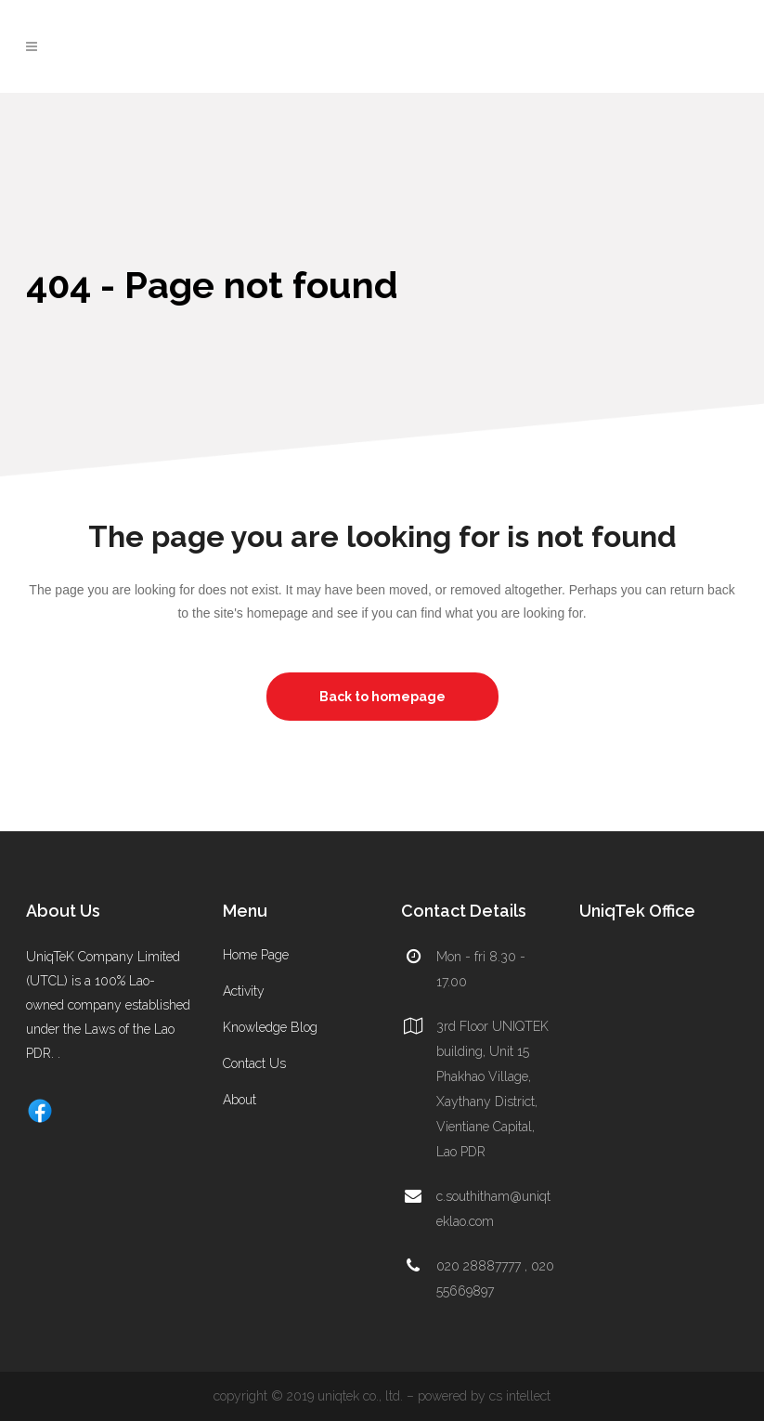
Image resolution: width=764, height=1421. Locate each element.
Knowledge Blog (270, 1027)
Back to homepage (382, 696)
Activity (244, 991)
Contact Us (254, 1063)
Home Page (256, 954)
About (239, 1099)
